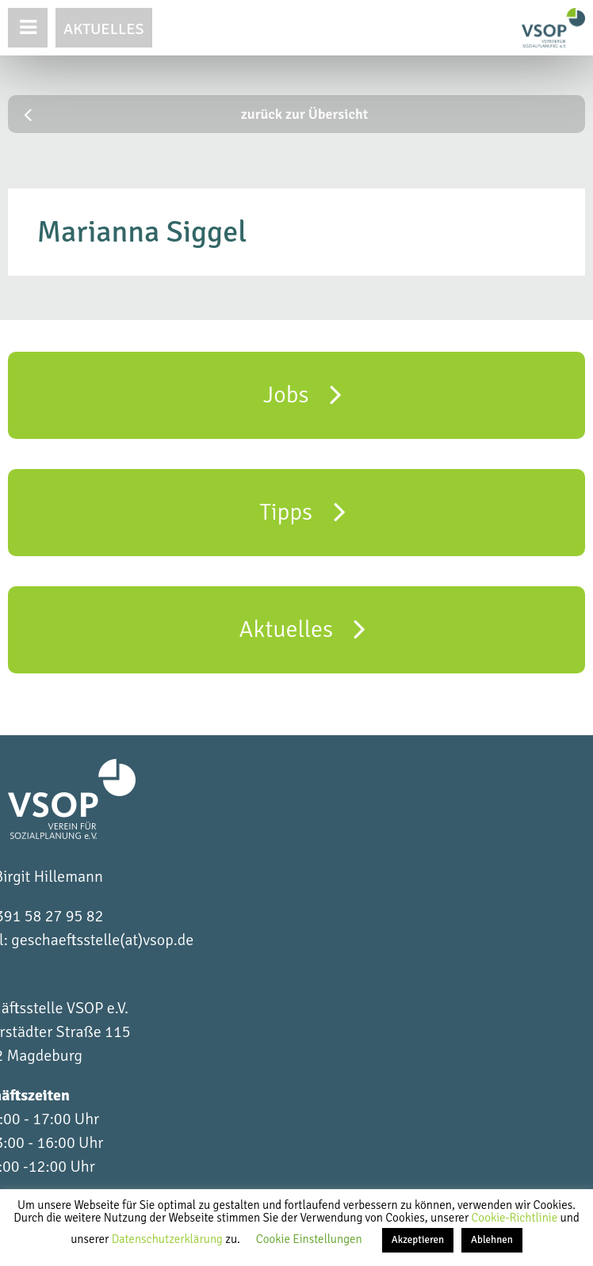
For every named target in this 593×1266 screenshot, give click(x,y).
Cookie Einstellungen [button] (309, 1239)
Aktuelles (103, 29)
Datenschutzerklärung (169, 1239)
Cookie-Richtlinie (515, 1218)
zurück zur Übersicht (196, 114)
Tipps (302, 511)
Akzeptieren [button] (418, 1240)
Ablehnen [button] (492, 1240)
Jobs (302, 393)
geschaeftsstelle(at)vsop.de (102, 940)
